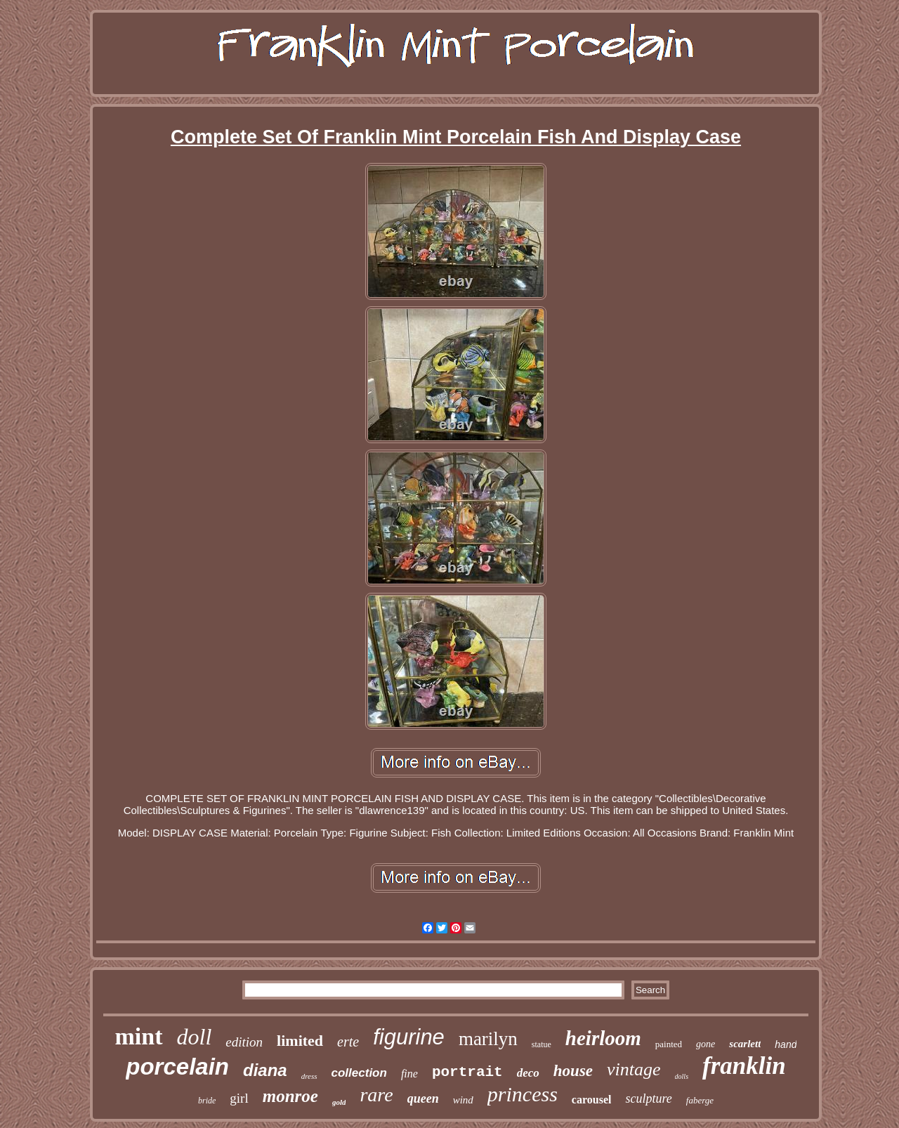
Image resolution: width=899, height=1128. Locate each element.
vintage (634, 1069)
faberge (700, 1100)
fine (409, 1074)
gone (705, 1044)
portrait (467, 1072)
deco (528, 1073)
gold (339, 1102)
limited (300, 1040)
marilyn (488, 1038)
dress (309, 1076)
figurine (409, 1037)
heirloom (603, 1038)
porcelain (177, 1067)
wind (463, 1100)
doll (194, 1036)
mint (139, 1036)
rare (376, 1095)
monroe (290, 1096)
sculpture (648, 1098)
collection (359, 1073)
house (573, 1071)
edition (244, 1042)
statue (541, 1044)
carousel (592, 1100)
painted (668, 1044)
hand (785, 1044)
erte (348, 1041)
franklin (744, 1066)
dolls (681, 1076)
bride (207, 1101)
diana (265, 1070)
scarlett (745, 1043)
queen (423, 1098)
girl (239, 1098)
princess (522, 1094)
